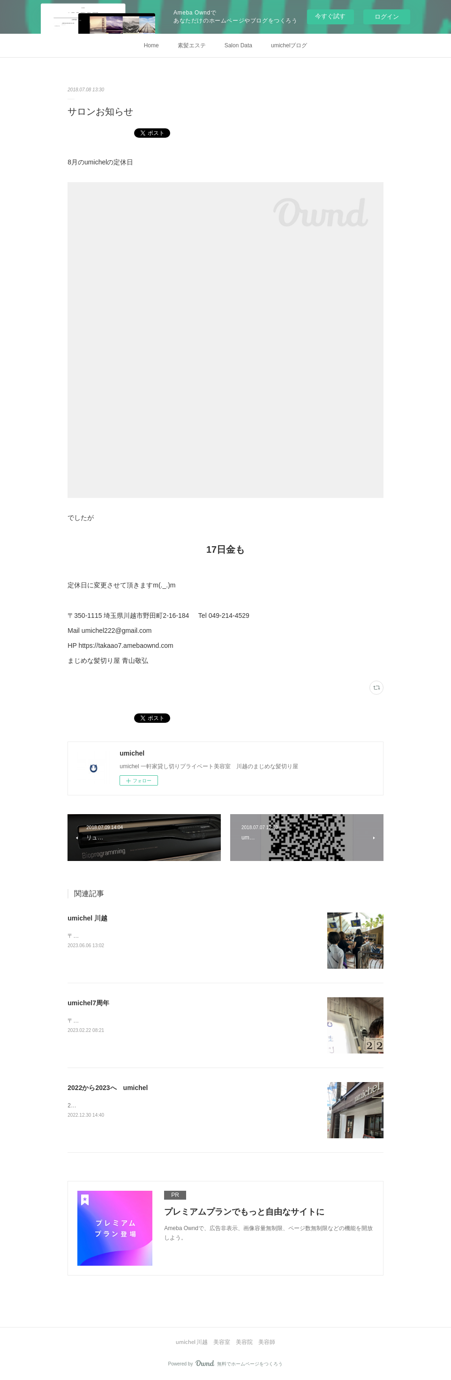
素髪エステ (192, 45)
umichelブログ (289, 45)
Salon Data (238, 45)
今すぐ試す (330, 16)
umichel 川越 (87, 918)
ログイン (387, 16)
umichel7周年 (88, 1003)
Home (151, 45)
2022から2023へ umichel (108, 1087)
